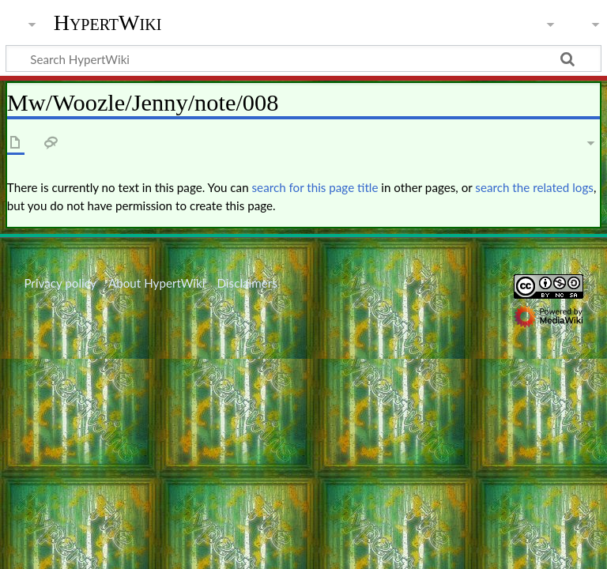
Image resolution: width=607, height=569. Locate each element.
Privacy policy (60, 283)
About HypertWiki (156, 283)
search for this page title (315, 187)
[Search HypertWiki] (303, 58)
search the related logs (534, 187)
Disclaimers (247, 283)
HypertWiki (108, 23)
